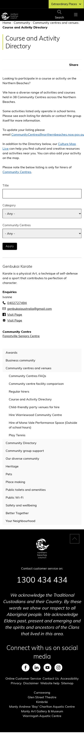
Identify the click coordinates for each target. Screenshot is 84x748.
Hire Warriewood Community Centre (35, 415)
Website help (50, 683)
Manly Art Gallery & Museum (42, 711)
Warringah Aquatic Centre (42, 716)
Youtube (47, 667)
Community (22, 23)
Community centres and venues (56, 23)
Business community (20, 360)
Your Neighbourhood (20, 521)
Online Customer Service (23, 678)
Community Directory (21, 443)
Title (6, 185)
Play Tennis (17, 435)
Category (9, 205)
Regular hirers (19, 391)
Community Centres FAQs (27, 376)
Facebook (25, 667)
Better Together (17, 513)
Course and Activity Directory (30, 399)
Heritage (12, 466)
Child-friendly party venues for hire (34, 407)
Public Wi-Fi (14, 497)
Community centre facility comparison (36, 384)
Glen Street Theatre (42, 697)
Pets (9, 474)
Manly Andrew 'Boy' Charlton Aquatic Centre (42, 706)
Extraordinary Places (66, 4)
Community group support (25, 451)
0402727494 (17, 303)
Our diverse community (22, 458)
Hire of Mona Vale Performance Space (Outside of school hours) (43, 425)
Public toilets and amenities (26, 490)
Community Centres (17, 172)
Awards (11, 352)
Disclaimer (31, 683)
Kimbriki (42, 702)
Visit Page (14, 314)
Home (7, 23)
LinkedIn (36, 667)
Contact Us (51, 678)
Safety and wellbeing (21, 505)
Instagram (58, 667)
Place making (15, 482)
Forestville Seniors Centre (21, 336)
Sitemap (67, 683)
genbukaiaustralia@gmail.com (29, 309)
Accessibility (69, 678)
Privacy (16, 683)
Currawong (42, 692)
